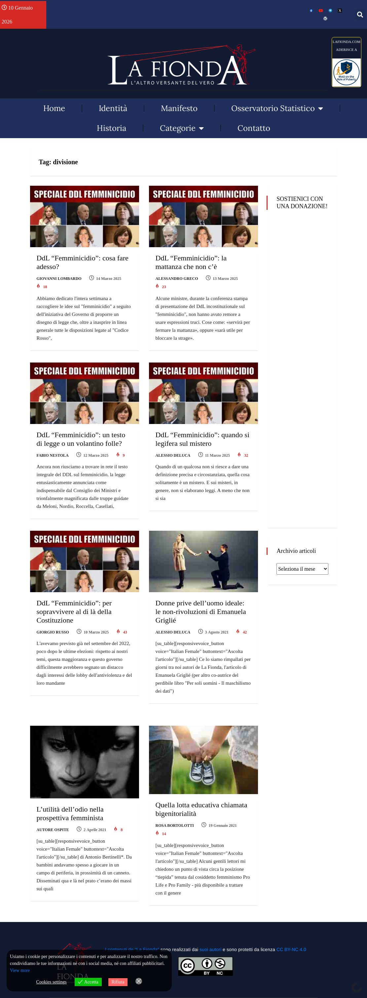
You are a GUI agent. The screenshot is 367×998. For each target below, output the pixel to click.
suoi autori (211, 939)
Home (54, 108)
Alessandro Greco (177, 278)
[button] (360, 14)
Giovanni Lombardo (59, 278)
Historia (111, 128)
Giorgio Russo (53, 627)
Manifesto (179, 108)
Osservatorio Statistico (277, 108)
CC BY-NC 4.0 (291, 939)
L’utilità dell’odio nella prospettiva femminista (70, 806)
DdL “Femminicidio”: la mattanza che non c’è (191, 262)
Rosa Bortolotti (175, 818)
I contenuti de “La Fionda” (132, 939)
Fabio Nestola (53, 452)
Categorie (182, 128)
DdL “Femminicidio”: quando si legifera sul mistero (203, 436)
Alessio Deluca (173, 452)
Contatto (254, 128)
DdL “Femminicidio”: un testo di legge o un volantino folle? (81, 436)
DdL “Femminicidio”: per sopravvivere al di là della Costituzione (74, 606)
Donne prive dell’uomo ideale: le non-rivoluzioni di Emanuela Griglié (201, 606)
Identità (113, 108)
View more (20, 970)
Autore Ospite (53, 822)
